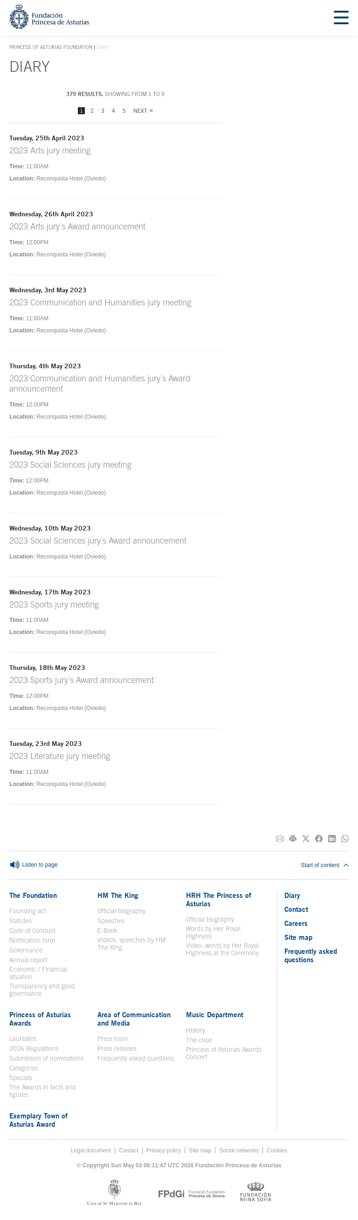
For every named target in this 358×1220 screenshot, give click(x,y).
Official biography (121, 911)
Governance (25, 950)
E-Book (107, 930)
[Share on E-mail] (279, 838)
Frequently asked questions (135, 1058)
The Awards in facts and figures (42, 1090)
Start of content (325, 865)
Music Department (214, 1014)
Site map (298, 937)
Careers (296, 923)
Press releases (117, 1048)
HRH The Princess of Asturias (218, 899)
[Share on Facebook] (319, 838)
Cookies (277, 1150)
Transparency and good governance (42, 989)
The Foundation (33, 895)
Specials (20, 1078)
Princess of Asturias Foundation (50, 47)
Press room (112, 1038)
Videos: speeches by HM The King (131, 943)
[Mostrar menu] (341, 18)
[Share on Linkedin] (332, 838)
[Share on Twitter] (306, 838)
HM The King (117, 895)
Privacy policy (163, 1150)
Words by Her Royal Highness (213, 932)
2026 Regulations (33, 1048)
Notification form (32, 940)
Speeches (110, 920)
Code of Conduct (32, 930)
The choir (199, 1040)
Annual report (28, 960)
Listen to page (33, 865)
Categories (23, 1068)
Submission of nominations (46, 1058)
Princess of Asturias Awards (40, 1018)
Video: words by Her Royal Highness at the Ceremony (222, 949)
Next (140, 110)
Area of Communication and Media (134, 1018)
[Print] (292, 838)
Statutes (20, 920)
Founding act (27, 911)
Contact (296, 909)
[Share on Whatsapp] (345, 838)
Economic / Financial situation (38, 972)
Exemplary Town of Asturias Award (38, 1119)
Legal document (91, 1150)
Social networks (239, 1150)
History (195, 1030)
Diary (292, 895)
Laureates (22, 1038)
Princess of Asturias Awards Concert (224, 1053)
